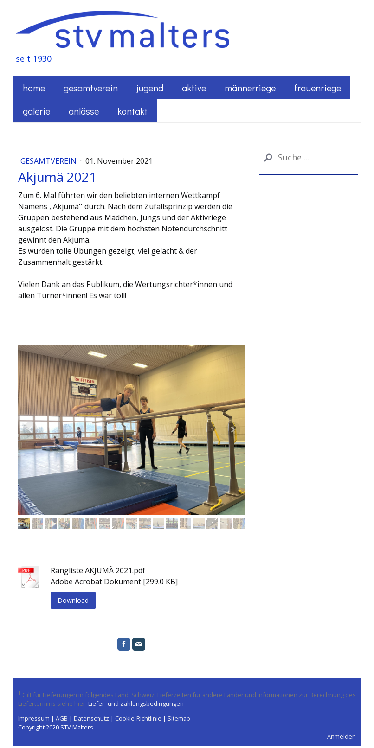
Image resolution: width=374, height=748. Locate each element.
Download (73, 600)
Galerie (36, 111)
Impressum (34, 718)
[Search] (309, 157)
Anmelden (341, 736)
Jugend (149, 88)
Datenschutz (91, 718)
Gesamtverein (91, 88)
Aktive (194, 88)
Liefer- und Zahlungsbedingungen (136, 703)
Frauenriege (317, 88)
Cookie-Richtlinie (138, 718)
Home (34, 88)
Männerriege (250, 88)
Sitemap (179, 718)
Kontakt (132, 111)
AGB (62, 718)
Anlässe (84, 111)
